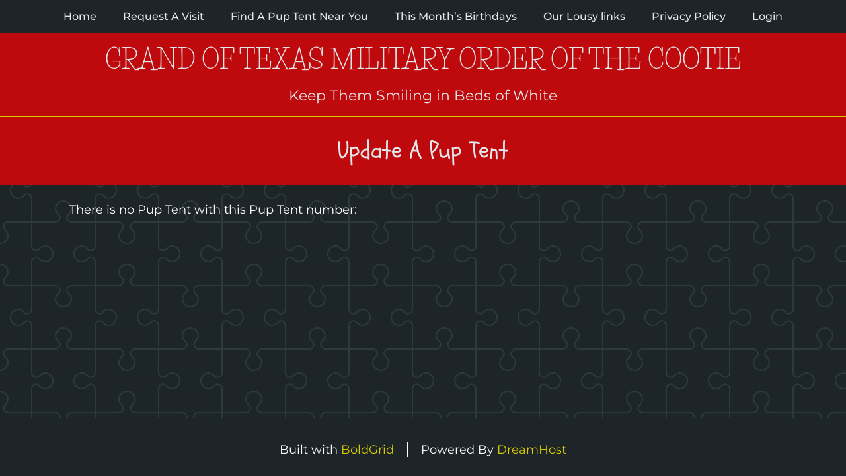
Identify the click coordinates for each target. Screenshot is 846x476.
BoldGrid (367, 449)
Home (79, 16)
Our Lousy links (584, 16)
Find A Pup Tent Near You (299, 16)
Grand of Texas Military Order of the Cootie (423, 59)
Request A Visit (163, 16)
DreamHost (531, 449)
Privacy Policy (689, 16)
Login (767, 16)
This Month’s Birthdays (456, 16)
